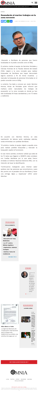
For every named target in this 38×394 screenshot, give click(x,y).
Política (12, 379)
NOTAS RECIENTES (28, 305)
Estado (3, 11)
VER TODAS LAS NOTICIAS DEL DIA (19, 362)
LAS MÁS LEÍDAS (28, 308)
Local (7, 379)
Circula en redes (19, 380)
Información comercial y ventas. (19, 387)
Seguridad (23, 379)
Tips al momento (10, 225)
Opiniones (28, 268)
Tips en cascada (10, 222)
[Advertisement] (19, 115)
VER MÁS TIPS (12, 256)
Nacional (29, 379)
